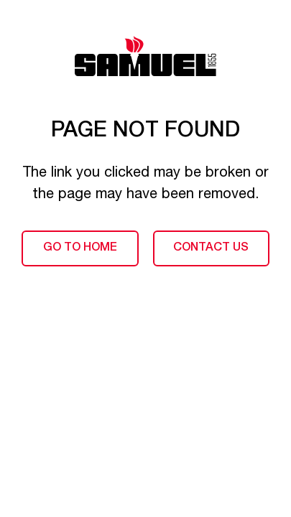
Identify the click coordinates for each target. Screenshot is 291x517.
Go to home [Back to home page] (80, 248)
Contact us (211, 248)
